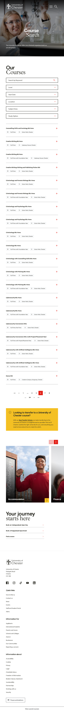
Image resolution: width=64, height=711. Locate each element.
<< (14, 393)
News (7, 601)
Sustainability (10, 682)
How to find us (10, 595)
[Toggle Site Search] (56, 6)
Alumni (8, 637)
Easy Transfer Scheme (25, 420)
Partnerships (10, 685)
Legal (7, 669)
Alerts (8, 612)
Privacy (8, 665)
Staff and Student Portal (13, 608)
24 (30, 397)
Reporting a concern (12, 647)
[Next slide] (56, 442)
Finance (57, 499)
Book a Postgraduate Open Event (25, 531)
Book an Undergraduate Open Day (25, 525)
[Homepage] (14, 6)
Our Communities (11, 644)
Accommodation (16, 499)
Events (8, 605)
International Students (13, 627)
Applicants (9, 623)
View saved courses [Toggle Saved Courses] (32, 709)
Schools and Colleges (12, 633)
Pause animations (15, 700)
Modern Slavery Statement (14, 679)
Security (8, 692)
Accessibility (9, 659)
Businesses (9, 640)
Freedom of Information (13, 675)
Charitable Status (11, 672)
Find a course (25, 536)
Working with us (11, 689)
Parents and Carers (12, 630)
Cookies (8, 662)
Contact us (9, 598)
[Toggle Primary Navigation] (51, 6)
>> (38, 397)
